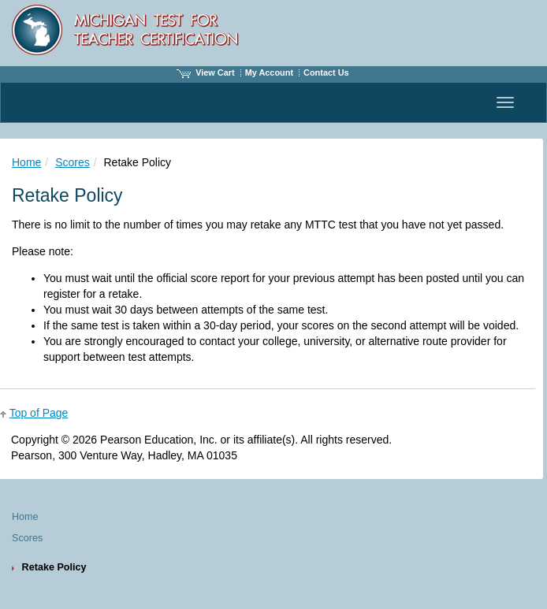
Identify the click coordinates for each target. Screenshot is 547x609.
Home (26, 162)
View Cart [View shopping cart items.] (206, 72)
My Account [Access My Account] (269, 72)
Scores (72, 162)
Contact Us (326, 72)
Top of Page (39, 413)
